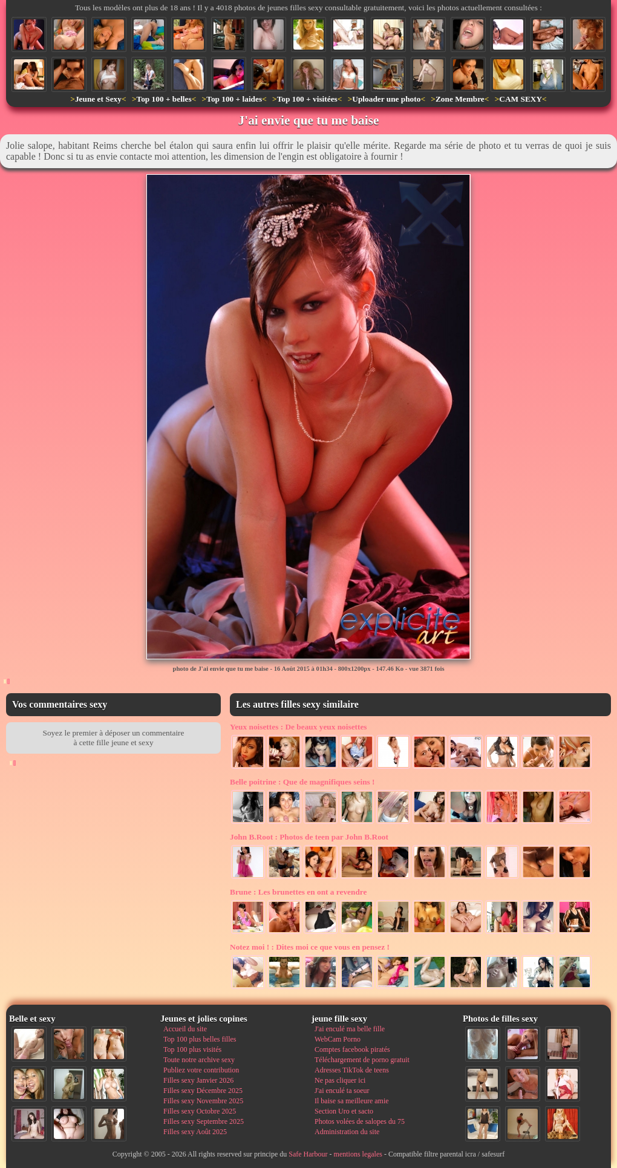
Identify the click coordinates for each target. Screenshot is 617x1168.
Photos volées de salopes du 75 (360, 1121)
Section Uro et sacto (344, 1111)
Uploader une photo (386, 98)
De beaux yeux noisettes (298, 726)
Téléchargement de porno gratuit (362, 1059)
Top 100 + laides (234, 98)
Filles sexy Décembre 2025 (203, 1090)
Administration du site (347, 1131)
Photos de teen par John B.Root (309, 836)
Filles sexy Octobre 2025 (199, 1111)
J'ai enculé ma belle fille (350, 1029)
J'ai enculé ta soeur (342, 1090)
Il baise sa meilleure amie (352, 1101)
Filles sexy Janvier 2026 (198, 1080)
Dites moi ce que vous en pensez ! (310, 946)
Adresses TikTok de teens (352, 1070)
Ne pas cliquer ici (340, 1080)
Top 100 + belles (163, 98)
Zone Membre (460, 98)
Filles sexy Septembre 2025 (203, 1121)
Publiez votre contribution (201, 1070)
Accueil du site (185, 1029)
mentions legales (358, 1154)
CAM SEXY (520, 98)
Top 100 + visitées (307, 98)
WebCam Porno (338, 1039)
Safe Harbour (308, 1154)
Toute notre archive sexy (199, 1059)
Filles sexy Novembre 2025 (203, 1101)
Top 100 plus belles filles (199, 1039)
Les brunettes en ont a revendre (298, 891)
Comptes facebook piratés (352, 1049)
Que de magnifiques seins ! (302, 781)
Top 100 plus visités (192, 1049)
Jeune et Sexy (98, 98)
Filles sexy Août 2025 (195, 1131)
